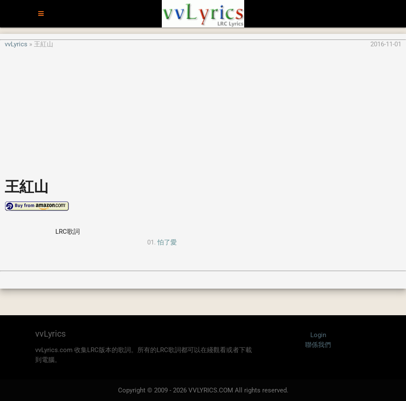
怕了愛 (167, 242)
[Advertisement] (203, 109)
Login (318, 335)
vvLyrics (16, 44)
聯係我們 (318, 345)
